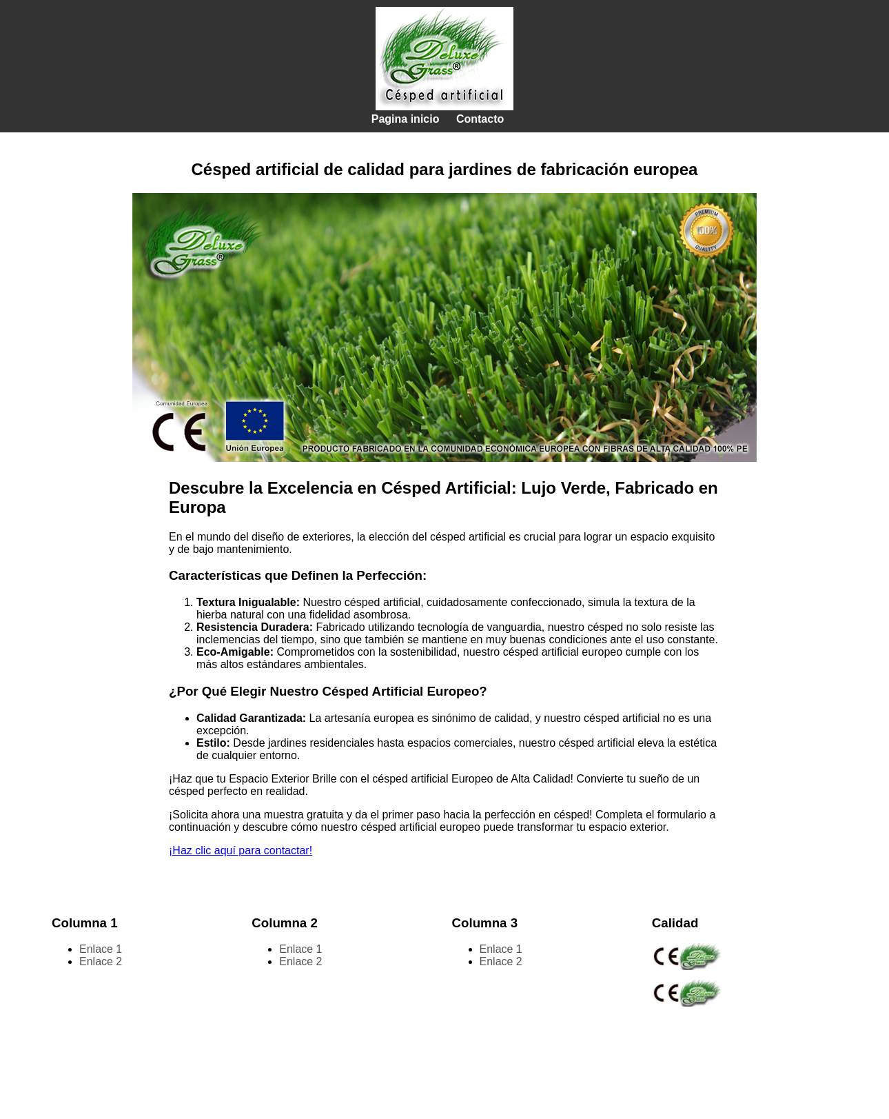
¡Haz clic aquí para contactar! (240, 850)
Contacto (480, 119)
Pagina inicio (405, 119)
